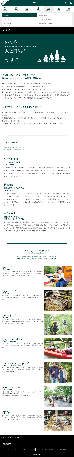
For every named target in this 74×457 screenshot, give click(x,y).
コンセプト (6, 15)
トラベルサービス (8, 23)
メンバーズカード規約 (41, 449)
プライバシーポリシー (13, 449)
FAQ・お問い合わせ (65, 3)
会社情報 (51, 449)
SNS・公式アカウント (9, 19)
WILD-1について (11, 437)
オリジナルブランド (43, 15)
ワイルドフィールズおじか (45, 19)
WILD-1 (37, 3)
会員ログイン (70, 3)
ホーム (2, 437)
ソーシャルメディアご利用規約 (27, 449)
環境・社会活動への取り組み (45, 23)
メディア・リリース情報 (60, 449)
